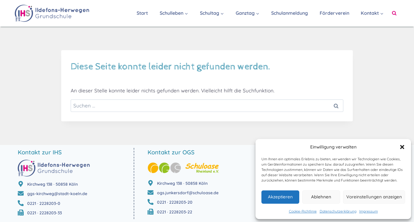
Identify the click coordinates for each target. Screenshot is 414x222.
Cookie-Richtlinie (303, 211)
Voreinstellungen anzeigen (374, 197)
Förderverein (334, 13)
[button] (402, 147)
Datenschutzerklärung (338, 211)
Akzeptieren (280, 197)
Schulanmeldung (289, 13)
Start (142, 13)
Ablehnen (321, 197)
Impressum (368, 211)
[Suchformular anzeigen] (394, 13)
